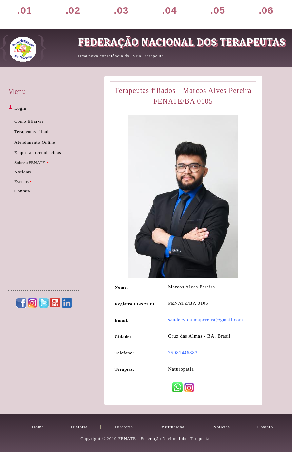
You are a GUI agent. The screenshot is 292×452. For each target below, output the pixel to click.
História (82, 13)
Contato (275, 13)
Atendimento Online (34, 142)
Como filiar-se (29, 121)
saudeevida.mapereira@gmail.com (205, 319)
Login (17, 108)
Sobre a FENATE (31, 162)
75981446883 (183, 352)
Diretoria (130, 13)
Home (34, 13)
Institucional (173, 427)
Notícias (227, 13)
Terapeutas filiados (33, 131)
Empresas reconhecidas (37, 152)
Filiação (178, 13)
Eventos (23, 181)
